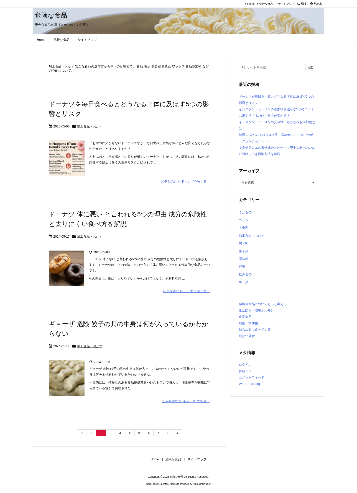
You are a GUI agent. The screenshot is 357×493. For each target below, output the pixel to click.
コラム (243, 220)
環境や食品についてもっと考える (263, 304)
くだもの (245, 212)
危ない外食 (247, 336)
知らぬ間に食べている (255, 329)
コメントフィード (251, 377)
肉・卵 (243, 243)
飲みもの (245, 274)
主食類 (243, 228)
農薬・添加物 (248, 323)
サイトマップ (286, 3)
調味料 (243, 259)
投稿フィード (248, 371)
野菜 (242, 266)
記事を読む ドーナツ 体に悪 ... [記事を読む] (186, 291)
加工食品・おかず (89, 126)
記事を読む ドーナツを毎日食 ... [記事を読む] (185, 181)
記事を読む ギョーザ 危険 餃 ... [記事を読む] (186, 401)
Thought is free (202, 484)
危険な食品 (266, 3)
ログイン (245, 364)
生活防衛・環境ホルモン (256, 310)
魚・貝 (243, 282)
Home (251, 3)
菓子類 (243, 251)
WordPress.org (249, 384)
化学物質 (245, 317)
